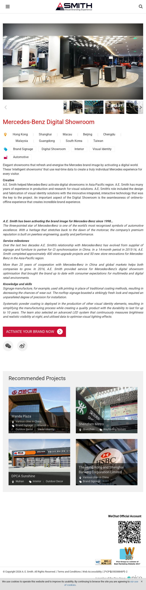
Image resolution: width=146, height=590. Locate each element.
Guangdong (47, 141)
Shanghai (45, 134)
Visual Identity (102, 149)
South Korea (74, 141)
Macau (67, 134)
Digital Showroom (54, 149)
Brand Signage (23, 149)
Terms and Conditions (69, 571)
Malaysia (22, 141)
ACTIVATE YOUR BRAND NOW (34, 331)
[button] (8, 346)
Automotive (21, 157)
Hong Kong (20, 134)
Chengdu (109, 134)
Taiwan (98, 141)
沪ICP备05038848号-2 (115, 571)
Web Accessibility (92, 571)
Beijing (87, 134)
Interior (79, 149)
